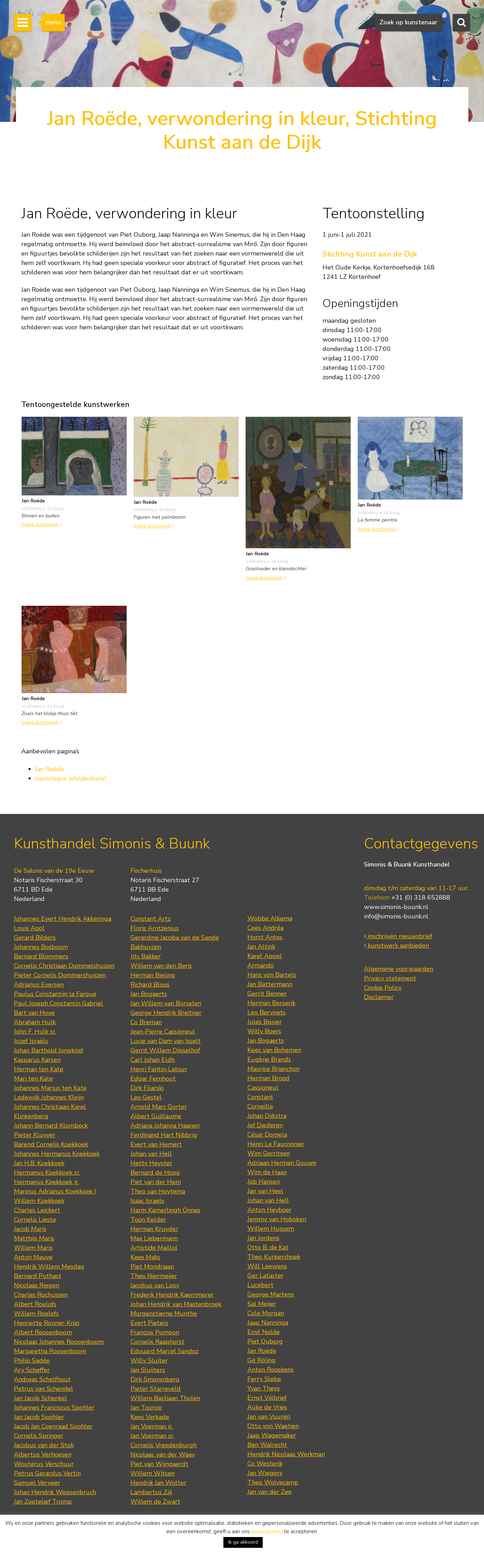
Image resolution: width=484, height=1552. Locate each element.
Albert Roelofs (35, 1304)
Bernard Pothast (37, 1276)
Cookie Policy (383, 987)
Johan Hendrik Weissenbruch (55, 1492)
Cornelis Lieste (35, 1219)
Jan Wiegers (264, 1473)
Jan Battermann (269, 984)
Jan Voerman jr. (151, 1426)
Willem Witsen (152, 1473)
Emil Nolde (263, 1332)
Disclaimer (379, 997)
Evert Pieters (149, 1323)
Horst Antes (265, 937)
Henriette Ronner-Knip (46, 1323)
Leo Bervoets (266, 1012)
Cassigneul (262, 1087)
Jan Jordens (263, 1238)
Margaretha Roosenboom (50, 1351)
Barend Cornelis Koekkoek (51, 1144)
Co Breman (146, 1022)
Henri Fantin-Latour (158, 1069)
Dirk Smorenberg (155, 1379)
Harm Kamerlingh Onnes (165, 1210)
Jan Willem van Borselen (165, 1003)
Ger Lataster (265, 1275)
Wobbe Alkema (269, 918)
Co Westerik (265, 1463)
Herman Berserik (271, 1003)
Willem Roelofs (36, 1313)
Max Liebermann (154, 1238)
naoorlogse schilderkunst (71, 778)
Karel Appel (264, 956)
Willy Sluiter (149, 1360)
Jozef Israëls (31, 1041)
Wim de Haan (267, 1172)
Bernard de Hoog (155, 1172)
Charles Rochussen (41, 1295)
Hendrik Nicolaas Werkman (286, 1454)
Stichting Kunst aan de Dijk (370, 254)
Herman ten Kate (38, 1069)
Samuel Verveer (37, 1483)
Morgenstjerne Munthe (163, 1313)
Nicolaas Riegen (36, 1285)
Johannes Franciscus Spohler (54, 1407)
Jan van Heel (265, 1191)
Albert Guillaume (155, 1116)
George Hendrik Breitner (165, 1013)
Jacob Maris (30, 1229)
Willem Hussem (270, 1228)
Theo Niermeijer (153, 1276)
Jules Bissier (264, 1022)
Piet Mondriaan (152, 1266)
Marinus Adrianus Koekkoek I (55, 1191)
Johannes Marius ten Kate (50, 1088)
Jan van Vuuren (268, 1416)
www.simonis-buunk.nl (396, 907)
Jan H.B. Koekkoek (39, 1163)
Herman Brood (268, 1078)
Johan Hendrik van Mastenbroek (175, 1304)
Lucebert (260, 1285)
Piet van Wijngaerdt (159, 1464)
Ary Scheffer (32, 1370)
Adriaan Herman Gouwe (281, 1163)
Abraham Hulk (35, 1022)
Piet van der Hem (155, 1182)
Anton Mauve (33, 1257)
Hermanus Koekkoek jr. (46, 1182)
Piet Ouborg (265, 1341)
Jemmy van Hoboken (276, 1219)
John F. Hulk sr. (35, 1031)
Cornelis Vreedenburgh (163, 1445)
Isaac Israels (147, 1201)
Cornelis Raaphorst (157, 1342)
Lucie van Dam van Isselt (165, 1041)
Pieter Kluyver (34, 1135)
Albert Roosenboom (43, 1332)
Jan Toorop (146, 1407)
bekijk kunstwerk (42, 524)
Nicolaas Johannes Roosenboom (59, 1342)
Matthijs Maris (34, 1238)
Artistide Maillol (153, 1248)
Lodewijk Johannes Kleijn (49, 1097)
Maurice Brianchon (273, 1069)
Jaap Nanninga (267, 1322)
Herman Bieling (152, 975)
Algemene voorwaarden (398, 969)
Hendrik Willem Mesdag (49, 1266)
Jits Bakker (145, 956)
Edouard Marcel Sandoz (164, 1351)
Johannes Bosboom (41, 947)
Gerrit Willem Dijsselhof (165, 1050)
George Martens (270, 1294)
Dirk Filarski (147, 1088)
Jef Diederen (265, 1125)
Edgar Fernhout (153, 1078)
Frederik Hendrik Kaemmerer (172, 1295)
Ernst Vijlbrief (267, 1398)
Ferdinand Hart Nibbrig (163, 1135)
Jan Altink (261, 946)
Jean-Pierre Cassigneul (162, 1031)
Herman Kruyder (154, 1229)
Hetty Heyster (151, 1163)
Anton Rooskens (270, 1369)
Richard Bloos (149, 984)
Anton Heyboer (269, 1210)
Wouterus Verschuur (44, 1464)
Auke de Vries (267, 1407)
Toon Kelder (148, 1219)
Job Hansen (263, 1181)
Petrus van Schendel (43, 1389)
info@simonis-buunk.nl (396, 916)
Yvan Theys (263, 1388)
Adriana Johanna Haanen (165, 1125)
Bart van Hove (34, 1013)
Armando (260, 965)
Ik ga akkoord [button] (243, 1542)
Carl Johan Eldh (152, 1060)
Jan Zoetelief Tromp (43, 1501)
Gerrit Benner (267, 993)
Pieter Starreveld (155, 1389)
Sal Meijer (261, 1304)
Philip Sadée (32, 1360)
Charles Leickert (37, 1210)
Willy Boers (264, 1031)
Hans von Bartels (271, 975)
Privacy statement (390, 978)
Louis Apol (29, 928)
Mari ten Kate (33, 1078)
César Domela (267, 1134)
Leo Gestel (146, 1097)
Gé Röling (261, 1360)
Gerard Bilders (35, 937)
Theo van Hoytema (157, 1191)
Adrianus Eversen (39, 984)
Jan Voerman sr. (152, 1436)
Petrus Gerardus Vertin (47, 1473)
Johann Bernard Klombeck (51, 1125)
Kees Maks (145, 1257)
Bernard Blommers (41, 956)
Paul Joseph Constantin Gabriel (58, 1003)
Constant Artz (150, 919)
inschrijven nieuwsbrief (398, 936)
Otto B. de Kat (267, 1247)
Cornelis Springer (38, 1436)
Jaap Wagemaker (271, 1435)
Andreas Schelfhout (42, 1379)
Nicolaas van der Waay (162, 1454)
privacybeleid (267, 1531)
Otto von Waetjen (273, 1426)
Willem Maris (33, 1248)
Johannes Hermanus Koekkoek (57, 1154)
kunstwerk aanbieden (396, 945)
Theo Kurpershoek (273, 1257)
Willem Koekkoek (39, 1201)
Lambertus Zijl (151, 1492)
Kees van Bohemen (274, 1050)
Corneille (260, 1106)
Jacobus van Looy (154, 1285)
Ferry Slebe (264, 1379)
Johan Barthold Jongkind (48, 1050)
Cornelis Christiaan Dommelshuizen (64, 966)
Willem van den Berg (161, 966)
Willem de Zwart (155, 1501)
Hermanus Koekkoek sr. (47, 1172)
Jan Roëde (49, 769)
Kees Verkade (149, 1417)
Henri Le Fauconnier (275, 1144)
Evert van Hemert (156, 1144)
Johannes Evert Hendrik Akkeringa (62, 919)
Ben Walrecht (267, 1445)
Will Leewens (267, 1266)
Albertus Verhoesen (42, 1454)
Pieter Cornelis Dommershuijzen (60, 975)
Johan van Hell (151, 1154)
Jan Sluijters (147, 1370)
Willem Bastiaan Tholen (165, 1398)
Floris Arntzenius (154, 928)
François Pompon (154, 1332)
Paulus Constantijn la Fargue (55, 994)
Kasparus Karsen (37, 1060)
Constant (260, 1097)
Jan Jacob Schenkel (40, 1398)
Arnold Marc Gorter (158, 1107)
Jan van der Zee (269, 1492)
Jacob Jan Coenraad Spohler (53, 1426)
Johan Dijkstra (266, 1116)
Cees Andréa (265, 928)
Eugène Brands (269, 1059)
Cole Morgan (265, 1313)
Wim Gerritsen (268, 1153)
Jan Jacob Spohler (39, 1417)
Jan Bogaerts (148, 994)
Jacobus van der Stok (44, 1445)
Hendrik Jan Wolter (158, 1483)
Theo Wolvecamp (272, 1482)
